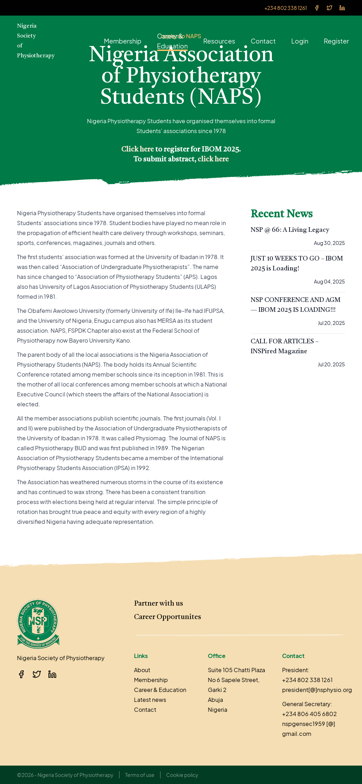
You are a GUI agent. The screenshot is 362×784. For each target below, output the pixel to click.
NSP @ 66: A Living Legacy (290, 230)
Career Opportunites (167, 617)
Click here (137, 149)
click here (213, 159)
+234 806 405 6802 (309, 713)
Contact (263, 41)
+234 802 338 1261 (285, 8)
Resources (219, 41)
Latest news (150, 699)
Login (299, 41)
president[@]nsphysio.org (317, 689)
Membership (122, 41)
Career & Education (172, 41)
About (142, 670)
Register (336, 41)
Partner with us (158, 603)
